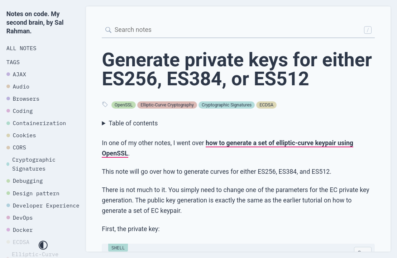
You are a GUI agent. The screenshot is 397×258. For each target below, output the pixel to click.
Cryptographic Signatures (227, 105)
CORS (16, 147)
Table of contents (133, 123)
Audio (17, 86)
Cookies (21, 135)
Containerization (36, 122)
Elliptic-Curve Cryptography (166, 105)
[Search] (238, 30)
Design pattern (32, 193)
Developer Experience (43, 205)
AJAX (16, 74)
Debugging (24, 180)
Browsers (22, 98)
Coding (19, 110)
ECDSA (266, 105)
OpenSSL (124, 105)
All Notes (21, 48)
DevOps (19, 217)
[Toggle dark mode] (43, 246)
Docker (19, 229)
